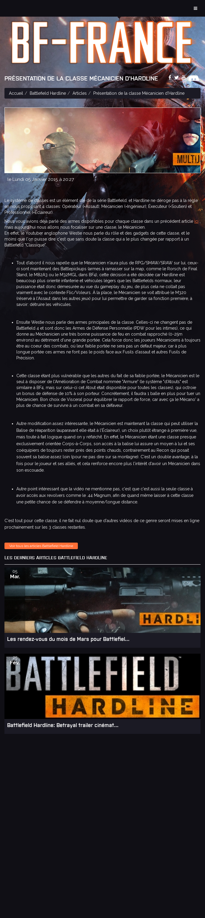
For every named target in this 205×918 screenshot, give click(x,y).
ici (196, 221)
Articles (79, 93)
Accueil (16, 93)
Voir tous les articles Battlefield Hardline (41, 546)
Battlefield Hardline (48, 93)
